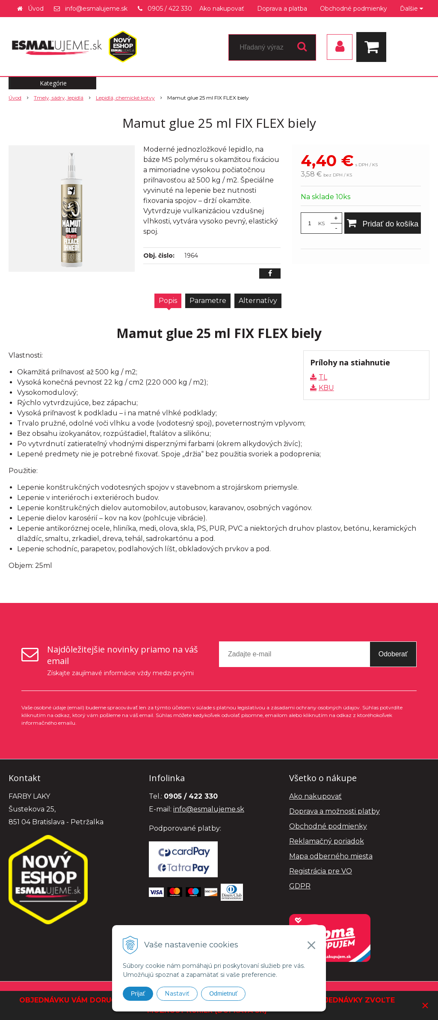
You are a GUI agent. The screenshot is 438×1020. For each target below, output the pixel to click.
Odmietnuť (223, 993)
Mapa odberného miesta (331, 856)
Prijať (138, 993)
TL (323, 377)
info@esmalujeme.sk (96, 8)
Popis (168, 301)
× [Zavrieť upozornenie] (425, 1005)
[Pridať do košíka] (382, 223)
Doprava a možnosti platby (334, 811)
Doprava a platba (282, 8)
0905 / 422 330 (170, 8)
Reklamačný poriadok (326, 841)
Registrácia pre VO (320, 871)
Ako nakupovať (221, 8)
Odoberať (393, 654)
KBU (326, 388)
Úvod (36, 8)
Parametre (207, 301)
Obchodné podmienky (353, 8)
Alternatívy (258, 301)
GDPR (300, 886)
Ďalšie (411, 8)
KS (321, 223)
